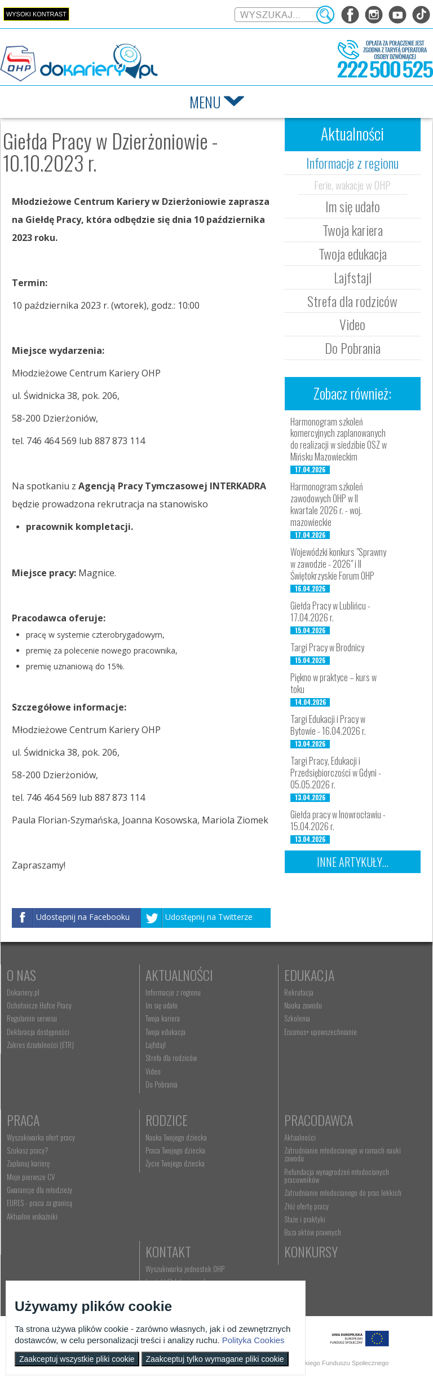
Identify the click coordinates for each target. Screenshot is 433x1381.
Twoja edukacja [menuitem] (165, 1031)
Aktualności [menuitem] (300, 1137)
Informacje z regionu (352, 162)
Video (352, 324)
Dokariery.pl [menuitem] (23, 992)
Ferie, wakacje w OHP (352, 184)
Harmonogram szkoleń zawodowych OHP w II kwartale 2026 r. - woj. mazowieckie (326, 504)
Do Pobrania (353, 347)
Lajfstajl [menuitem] (155, 1044)
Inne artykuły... (352, 861)
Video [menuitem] (153, 1071)
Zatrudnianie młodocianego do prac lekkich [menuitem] (342, 1192)
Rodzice (166, 1120)
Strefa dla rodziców (352, 301)
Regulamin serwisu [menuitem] (32, 1018)
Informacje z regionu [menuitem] (173, 992)
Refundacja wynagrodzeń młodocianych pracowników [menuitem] (336, 1175)
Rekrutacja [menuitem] (298, 992)
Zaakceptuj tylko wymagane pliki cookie (215, 1359)
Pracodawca (318, 1120)
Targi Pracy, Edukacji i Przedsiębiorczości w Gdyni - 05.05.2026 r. (335, 772)
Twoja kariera (352, 230)
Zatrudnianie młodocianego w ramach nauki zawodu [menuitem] (342, 1154)
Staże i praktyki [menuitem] (304, 1219)
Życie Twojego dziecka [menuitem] (175, 1163)
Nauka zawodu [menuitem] (303, 1005)
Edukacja (309, 974)
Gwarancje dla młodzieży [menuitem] (39, 1189)
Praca (23, 1120)
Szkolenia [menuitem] (297, 1018)
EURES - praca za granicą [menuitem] (39, 1202)
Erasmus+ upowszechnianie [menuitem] (320, 1031)
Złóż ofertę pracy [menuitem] (306, 1206)
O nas (21, 974)
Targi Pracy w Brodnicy (327, 647)
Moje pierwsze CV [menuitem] (31, 1176)
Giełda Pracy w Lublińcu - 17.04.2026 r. (330, 611)
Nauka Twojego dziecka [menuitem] (176, 1137)
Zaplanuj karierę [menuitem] (28, 1163)
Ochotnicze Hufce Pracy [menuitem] (39, 1005)
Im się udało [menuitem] (161, 1005)
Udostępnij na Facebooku (83, 917)
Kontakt (168, 1251)
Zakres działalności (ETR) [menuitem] (40, 1044)
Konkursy (311, 1251)
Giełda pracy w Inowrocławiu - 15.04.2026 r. (338, 820)
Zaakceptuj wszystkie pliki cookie (77, 1359)
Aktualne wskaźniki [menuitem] (32, 1216)
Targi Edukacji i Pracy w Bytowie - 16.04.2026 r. (328, 725)
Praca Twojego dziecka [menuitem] (175, 1150)
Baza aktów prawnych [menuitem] (312, 1232)
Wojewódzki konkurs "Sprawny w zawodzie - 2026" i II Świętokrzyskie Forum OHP (338, 563)
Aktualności (179, 974)
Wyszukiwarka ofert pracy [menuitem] (41, 1137)
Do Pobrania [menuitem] (161, 1084)
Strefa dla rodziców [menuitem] (171, 1057)
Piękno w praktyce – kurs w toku (333, 683)
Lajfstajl (353, 277)
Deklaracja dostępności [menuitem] (38, 1031)
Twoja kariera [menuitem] (162, 1018)
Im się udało (352, 206)
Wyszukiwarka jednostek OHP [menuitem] (184, 1268)
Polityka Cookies (253, 1340)
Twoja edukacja (353, 253)
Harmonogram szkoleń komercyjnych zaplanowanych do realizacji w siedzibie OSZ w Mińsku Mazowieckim (338, 439)
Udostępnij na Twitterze (209, 917)
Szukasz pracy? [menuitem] (27, 1150)
